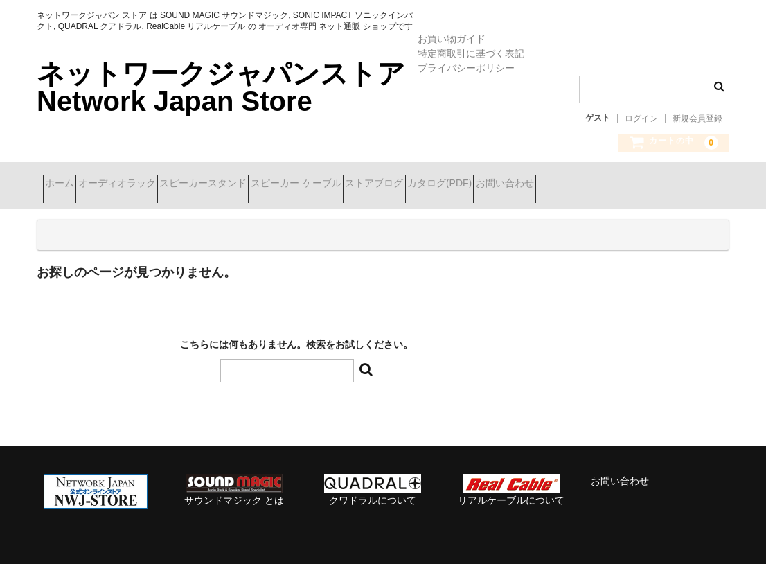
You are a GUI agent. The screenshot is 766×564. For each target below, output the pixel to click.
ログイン (641, 118)
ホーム (65, 184)
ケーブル (426, 184)
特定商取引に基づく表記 (471, 53)
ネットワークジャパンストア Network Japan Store (221, 87)
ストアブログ (503, 184)
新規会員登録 (697, 118)
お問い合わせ (683, 184)
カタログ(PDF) (593, 184)
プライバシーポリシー (466, 67)
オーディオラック (147, 184)
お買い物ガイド (452, 38)
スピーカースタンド (258, 184)
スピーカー (354, 184)
